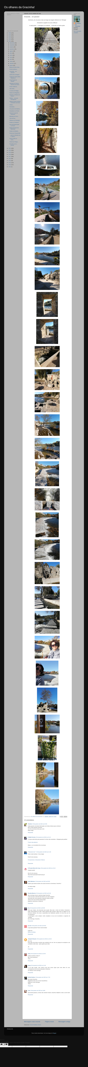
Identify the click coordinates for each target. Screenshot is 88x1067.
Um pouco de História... (14, 108)
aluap (29, 965)
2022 (9, 41)
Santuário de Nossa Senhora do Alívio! (14, 84)
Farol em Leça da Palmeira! (13, 113)
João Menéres (31, 881)
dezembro (12, 42)
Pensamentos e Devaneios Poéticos (36, 859)
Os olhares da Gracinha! (19, 7)
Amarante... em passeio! (13, 72)
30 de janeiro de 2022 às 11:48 (38, 965)
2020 (9, 150)
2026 (9, 33)
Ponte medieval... (13, 86)
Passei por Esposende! (14, 133)
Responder (30, 832)
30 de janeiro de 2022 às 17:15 (43, 977)
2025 (9, 35)
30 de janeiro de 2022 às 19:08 (38, 990)
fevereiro (12, 63)
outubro (12, 47)
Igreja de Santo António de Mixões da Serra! (14, 102)
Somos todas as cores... (13, 139)
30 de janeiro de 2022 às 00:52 (42, 881)
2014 (9, 162)
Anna (29, 953)
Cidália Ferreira (32, 837)
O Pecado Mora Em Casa (34, 868)
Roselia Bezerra (32, 893)
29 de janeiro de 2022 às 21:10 (43, 837)
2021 (9, 148)
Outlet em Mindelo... (14, 131)
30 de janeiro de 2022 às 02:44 (43, 893)
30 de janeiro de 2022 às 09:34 (38, 925)
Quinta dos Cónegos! (14, 74)
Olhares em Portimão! (14, 120)
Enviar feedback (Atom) (35, 1024)
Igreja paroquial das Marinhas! (14, 128)
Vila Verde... (12, 88)
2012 (9, 166)
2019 (9, 152)
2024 (9, 37)
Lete (29, 990)
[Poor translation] (5, 1044)
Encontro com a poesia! (13, 144)
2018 (9, 154)
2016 (9, 158)
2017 (9, 156)
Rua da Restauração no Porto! (14, 125)
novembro (12, 45)
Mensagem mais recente (32, 1021)
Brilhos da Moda (32, 932)
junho (11, 55)
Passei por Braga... (13, 141)
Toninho (30, 824)
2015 (9, 160)
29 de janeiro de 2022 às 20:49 (39, 824)
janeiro (11, 65)
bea (29, 908)
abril (11, 59)
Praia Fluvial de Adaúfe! (13, 80)
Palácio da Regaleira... (14, 92)
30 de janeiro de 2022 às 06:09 (37, 908)
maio (11, 57)
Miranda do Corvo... (14, 116)
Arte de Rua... (12, 118)
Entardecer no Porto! (14, 111)
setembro (12, 49)
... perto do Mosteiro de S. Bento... (14, 136)
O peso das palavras (33, 842)
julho (11, 53)
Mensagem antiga (64, 1021)
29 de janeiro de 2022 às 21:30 (43, 852)
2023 (9, 39)
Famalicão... (12, 106)
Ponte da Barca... (13, 69)
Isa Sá (29, 925)
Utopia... (11, 104)
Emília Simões (31, 977)
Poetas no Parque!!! (14, 122)
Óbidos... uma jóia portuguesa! (13, 99)
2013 (9, 164)
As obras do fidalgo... (14, 90)
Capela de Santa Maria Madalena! (14, 77)
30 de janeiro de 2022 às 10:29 (44, 938)
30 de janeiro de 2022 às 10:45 (38, 953)
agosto (11, 51)
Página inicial (49, 1021)
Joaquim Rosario (32, 938)
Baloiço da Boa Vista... (14, 67)
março (11, 61)
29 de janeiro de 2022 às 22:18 (48, 868)
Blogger (54, 1033)
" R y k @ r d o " (32, 852)
